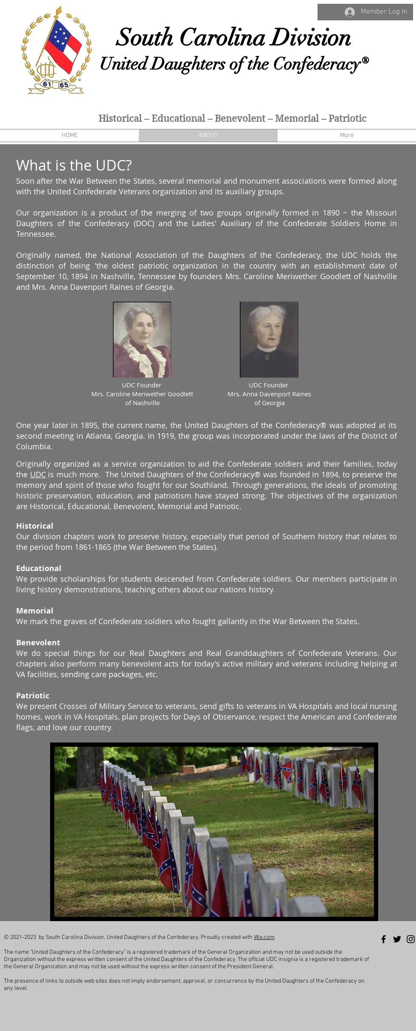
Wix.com (264, 937)
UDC (38, 474)
